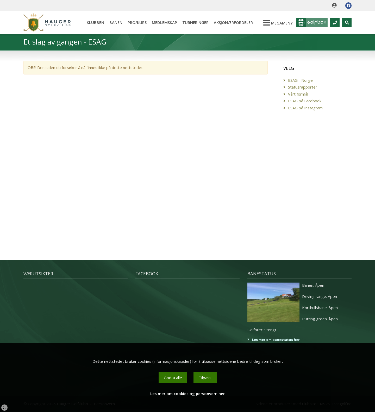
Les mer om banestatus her (276, 339)
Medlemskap (164, 22)
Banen (115, 22)
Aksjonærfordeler (233, 22)
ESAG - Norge (300, 80)
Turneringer (195, 22)
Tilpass (205, 377)
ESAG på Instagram (305, 107)
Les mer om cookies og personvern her (187, 393)
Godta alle (173, 377)
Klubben (95, 22)
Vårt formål (298, 94)
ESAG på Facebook (304, 100)
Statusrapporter (302, 87)
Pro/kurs (137, 22)
